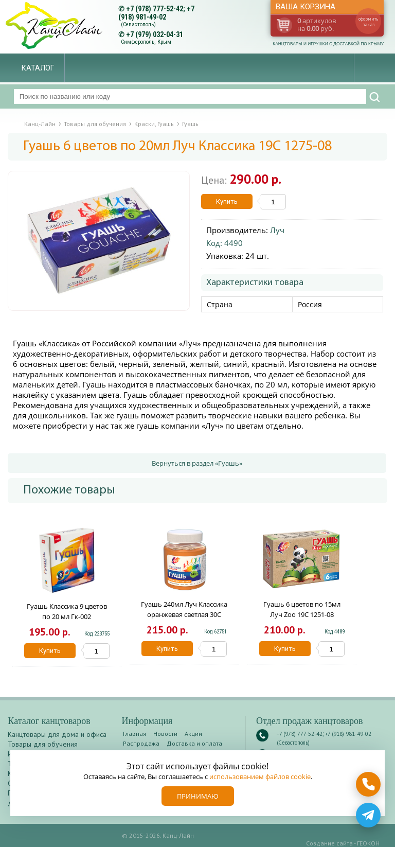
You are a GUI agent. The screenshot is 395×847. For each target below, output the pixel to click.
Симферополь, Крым (146, 42)
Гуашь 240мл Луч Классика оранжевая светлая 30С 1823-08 (184, 614)
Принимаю (198, 796)
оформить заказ (368, 21)
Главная (134, 733)
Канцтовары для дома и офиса (57, 734)
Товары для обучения (43, 744)
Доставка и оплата (194, 743)
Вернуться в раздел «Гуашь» (197, 463)
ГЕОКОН (368, 843)
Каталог (38, 68)
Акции (193, 733)
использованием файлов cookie (260, 776)
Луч (277, 230)
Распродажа (141, 743)
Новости (165, 733)
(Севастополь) (138, 24)
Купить (227, 201)
